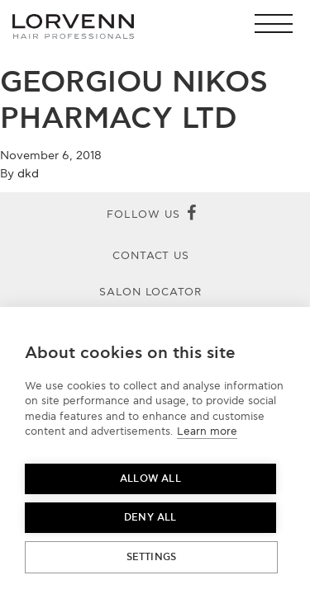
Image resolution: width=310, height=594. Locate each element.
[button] (278, 23)
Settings (151, 557)
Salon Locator (151, 292)
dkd (28, 174)
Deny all (150, 518)
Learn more (207, 431)
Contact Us (151, 255)
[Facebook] (191, 214)
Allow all (150, 479)
